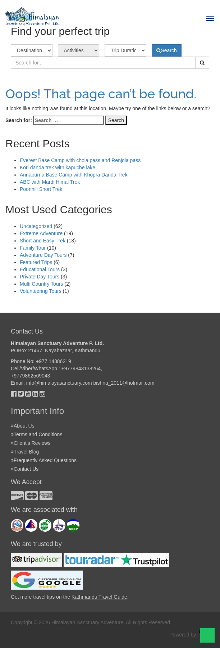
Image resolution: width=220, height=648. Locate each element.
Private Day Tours (39, 277)
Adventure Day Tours (43, 255)
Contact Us (26, 469)
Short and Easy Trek (42, 240)
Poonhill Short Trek (41, 189)
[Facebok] (14, 394)
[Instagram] (42, 394)
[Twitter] (21, 394)
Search (166, 50)
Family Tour (33, 248)
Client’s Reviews (32, 443)
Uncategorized (36, 226)
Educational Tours (40, 269)
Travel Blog (26, 452)
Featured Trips (36, 262)
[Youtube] (28, 394)
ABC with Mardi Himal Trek (50, 182)
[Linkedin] (35, 394)
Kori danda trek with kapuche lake (57, 167)
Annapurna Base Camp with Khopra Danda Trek (74, 175)
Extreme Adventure (41, 233)
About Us (24, 426)
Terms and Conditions (38, 434)
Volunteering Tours (40, 291)
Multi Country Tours (41, 284)
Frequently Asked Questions (45, 460)
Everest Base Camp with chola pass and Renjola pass (80, 160)
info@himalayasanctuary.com (59, 383)
